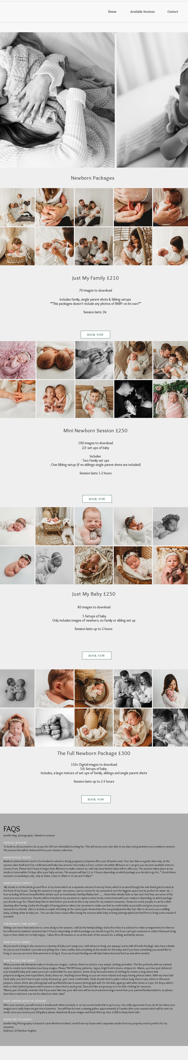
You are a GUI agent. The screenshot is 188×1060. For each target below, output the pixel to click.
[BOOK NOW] (95, 334)
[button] (142, 11)
